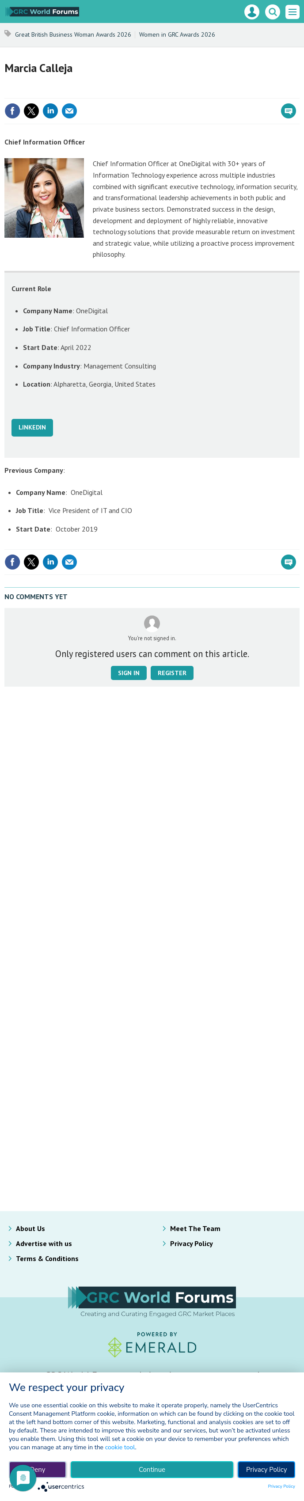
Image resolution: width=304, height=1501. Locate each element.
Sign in (129, 673)
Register (172, 673)
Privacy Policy (191, 1243)
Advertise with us (44, 1243)
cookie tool (120, 1447)
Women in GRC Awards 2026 (177, 34)
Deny (37, 1469)
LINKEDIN (32, 427)
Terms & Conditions (47, 1258)
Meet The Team (195, 1228)
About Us (30, 1228)
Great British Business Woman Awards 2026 (73, 34)
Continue (152, 1469)
